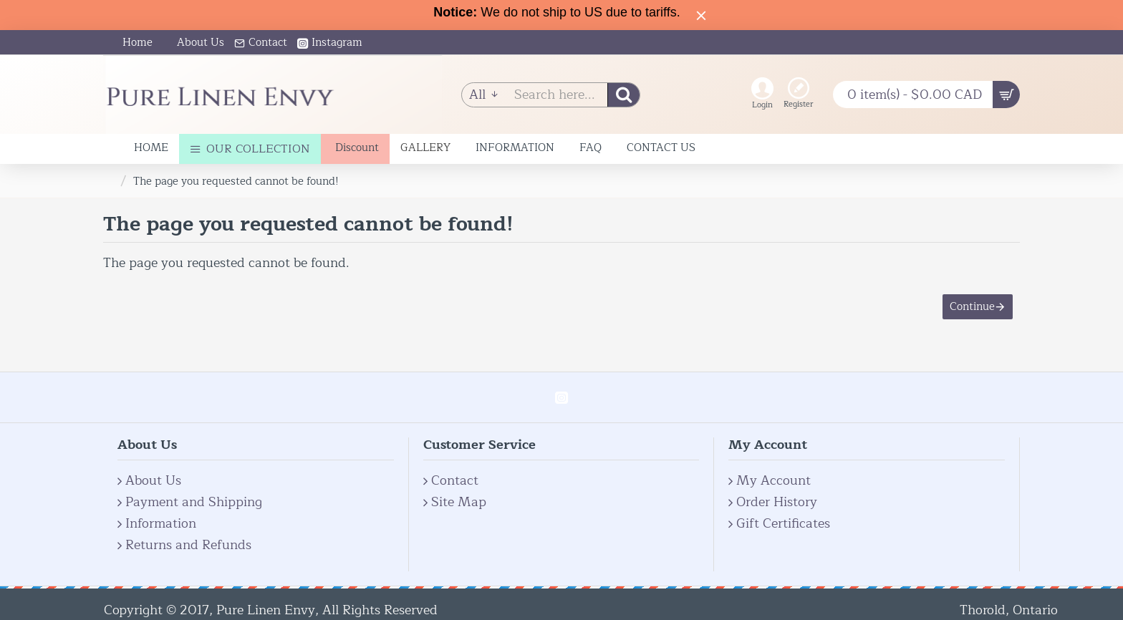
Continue (972, 307)
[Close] (701, 15)
